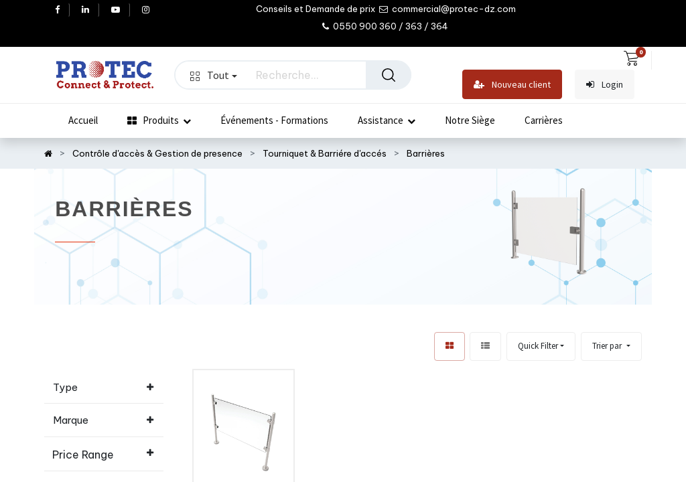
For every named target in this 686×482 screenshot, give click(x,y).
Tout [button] (213, 75)
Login (604, 85)
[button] (611, 346)
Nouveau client (512, 85)
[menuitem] (83, 120)
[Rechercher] (388, 75)
